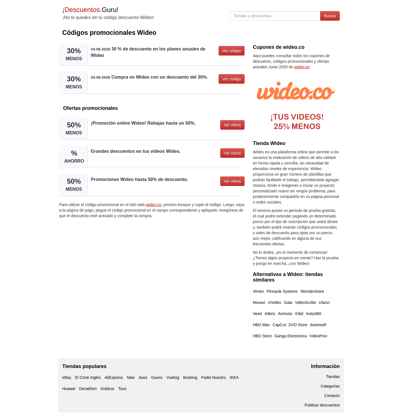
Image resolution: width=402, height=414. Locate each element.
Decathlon (88, 388)
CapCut (279, 325)
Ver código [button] (231, 51)
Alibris (270, 313)
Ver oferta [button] (232, 125)
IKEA (234, 377)
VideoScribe (305, 302)
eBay (66, 377)
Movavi (259, 302)
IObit (299, 313)
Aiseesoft (318, 325)
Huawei (68, 388)
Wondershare (312, 291)
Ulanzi (324, 302)
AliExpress (114, 377)
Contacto (332, 395)
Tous (122, 388)
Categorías (330, 386)
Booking (190, 377)
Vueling (172, 377)
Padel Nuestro (213, 377)
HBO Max (261, 325)
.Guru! (90, 9)
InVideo (274, 302)
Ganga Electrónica (290, 336)
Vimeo (258, 291)
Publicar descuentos (322, 405)
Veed (257, 313)
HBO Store (262, 336)
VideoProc (318, 336)
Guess (156, 377)
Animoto (285, 313)
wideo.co (153, 204)
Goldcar (107, 388)
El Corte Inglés (88, 377)
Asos (142, 377)
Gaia (288, 302)
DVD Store (298, 325)
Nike (131, 377)
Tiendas (333, 376)
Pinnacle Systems (282, 291)
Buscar (330, 16)
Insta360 (313, 313)
